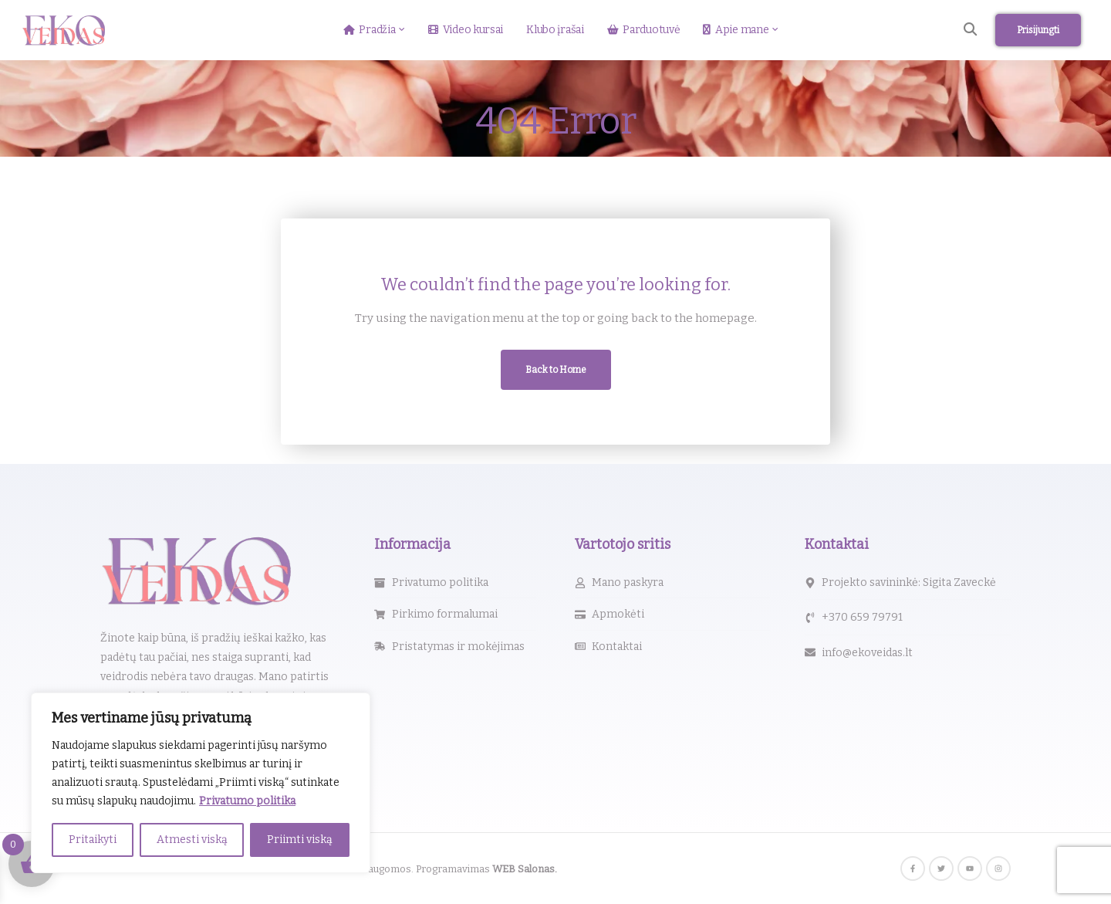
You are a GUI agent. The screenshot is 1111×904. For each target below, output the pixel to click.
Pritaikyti (93, 839)
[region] (200, 782)
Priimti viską (300, 839)
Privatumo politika (247, 801)
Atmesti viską (192, 839)
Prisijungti (1038, 30)
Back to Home (555, 369)
